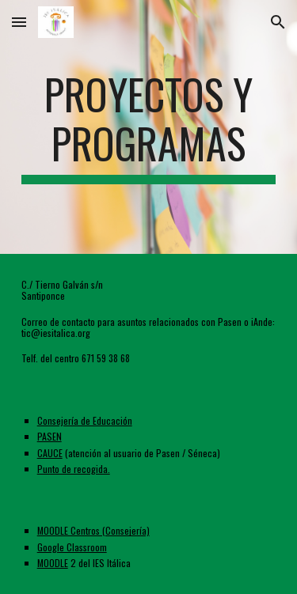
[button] (19, 22)
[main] (149, 127)
